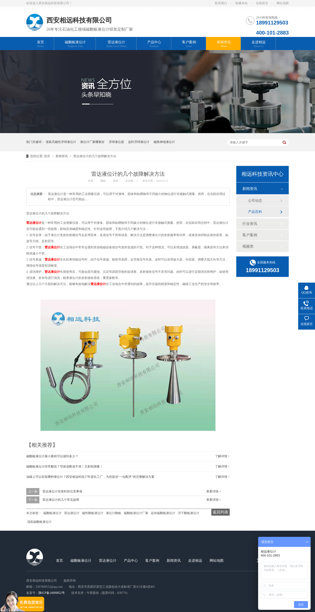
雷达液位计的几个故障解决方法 (94, 156)
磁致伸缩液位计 (164, 142)
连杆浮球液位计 (138, 142)
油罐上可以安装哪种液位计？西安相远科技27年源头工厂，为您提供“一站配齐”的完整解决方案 (90, 476)
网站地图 (282, 3)
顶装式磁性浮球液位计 (61, 142)
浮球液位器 (116, 142)
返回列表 (220, 512)
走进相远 (259, 44)
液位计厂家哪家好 (92, 142)
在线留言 (262, 3)
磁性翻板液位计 (92, 513)
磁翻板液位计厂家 (136, 513)
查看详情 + (213, 491)
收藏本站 (241, 3)
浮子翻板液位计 (188, 513)
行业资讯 (249, 224)
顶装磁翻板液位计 (39, 521)
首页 (40, 44)
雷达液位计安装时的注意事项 (62, 491)
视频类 (248, 246)
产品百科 (255, 212)
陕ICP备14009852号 (51, 593)
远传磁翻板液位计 (163, 513)
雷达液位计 (116, 44)
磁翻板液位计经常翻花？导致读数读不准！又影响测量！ (64, 466)
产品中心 (154, 44)
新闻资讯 (224, 44)
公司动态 (255, 200)
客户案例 (189, 44)
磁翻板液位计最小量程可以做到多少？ (52, 456)
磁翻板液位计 (75, 44)
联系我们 (221, 3)
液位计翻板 (113, 513)
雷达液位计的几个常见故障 (60, 499)
